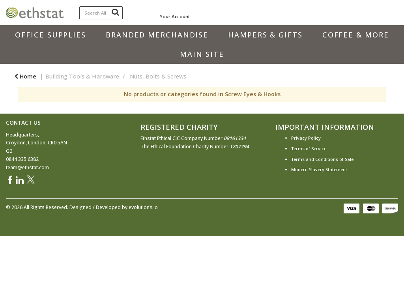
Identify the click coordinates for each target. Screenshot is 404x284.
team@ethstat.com (27, 167)
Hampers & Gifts (265, 34)
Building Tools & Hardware (82, 76)
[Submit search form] (115, 12)
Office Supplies (50, 34)
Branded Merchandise (157, 34)
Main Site (202, 54)
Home (25, 76)
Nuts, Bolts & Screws (158, 76)
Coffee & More (355, 34)
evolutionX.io (143, 207)
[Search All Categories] (101, 12)
